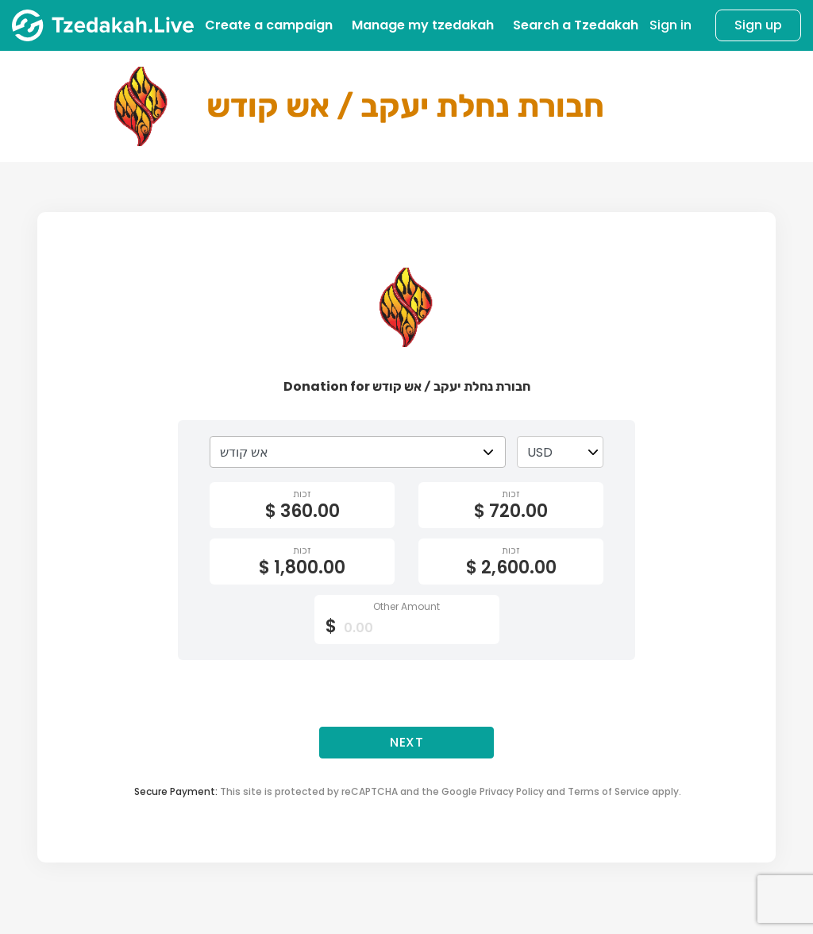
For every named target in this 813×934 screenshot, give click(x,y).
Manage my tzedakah (423, 25)
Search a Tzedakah (575, 25)
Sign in (670, 25)
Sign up (758, 25)
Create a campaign (269, 25)
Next (406, 742)
